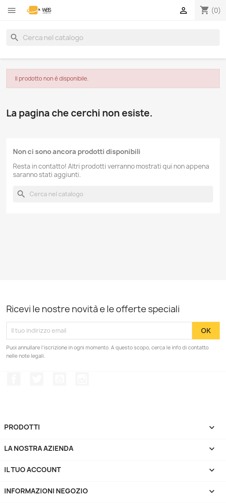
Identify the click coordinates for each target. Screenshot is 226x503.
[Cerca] (113, 37)
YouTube (59, 379)
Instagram (82, 379)
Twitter (36, 379)
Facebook (13, 379)
